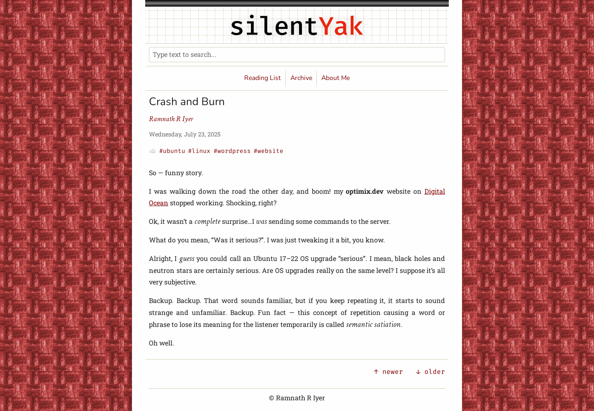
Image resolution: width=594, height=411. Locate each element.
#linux (199, 151)
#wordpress (232, 151)
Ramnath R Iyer (171, 119)
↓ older (430, 372)
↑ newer (388, 372)
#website (268, 151)
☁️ (152, 151)
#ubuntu (172, 151)
